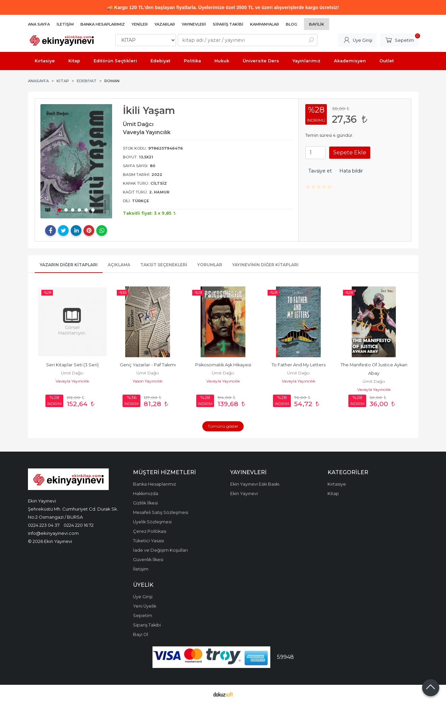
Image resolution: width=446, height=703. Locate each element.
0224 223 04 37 (44, 525)
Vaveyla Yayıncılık (72, 381)
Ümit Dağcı (72, 372)
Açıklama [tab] (119, 264)
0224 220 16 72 (79, 525)
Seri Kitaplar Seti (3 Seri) (72, 364)
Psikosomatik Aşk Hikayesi (223, 364)
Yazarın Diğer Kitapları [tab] (69, 264)
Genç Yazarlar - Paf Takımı (148, 364)
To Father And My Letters (298, 364)
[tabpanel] (76, 161)
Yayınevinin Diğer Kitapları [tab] (265, 264)
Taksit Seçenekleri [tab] (163, 264)
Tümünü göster (223, 426)
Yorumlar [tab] (209, 264)
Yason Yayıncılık (148, 381)
